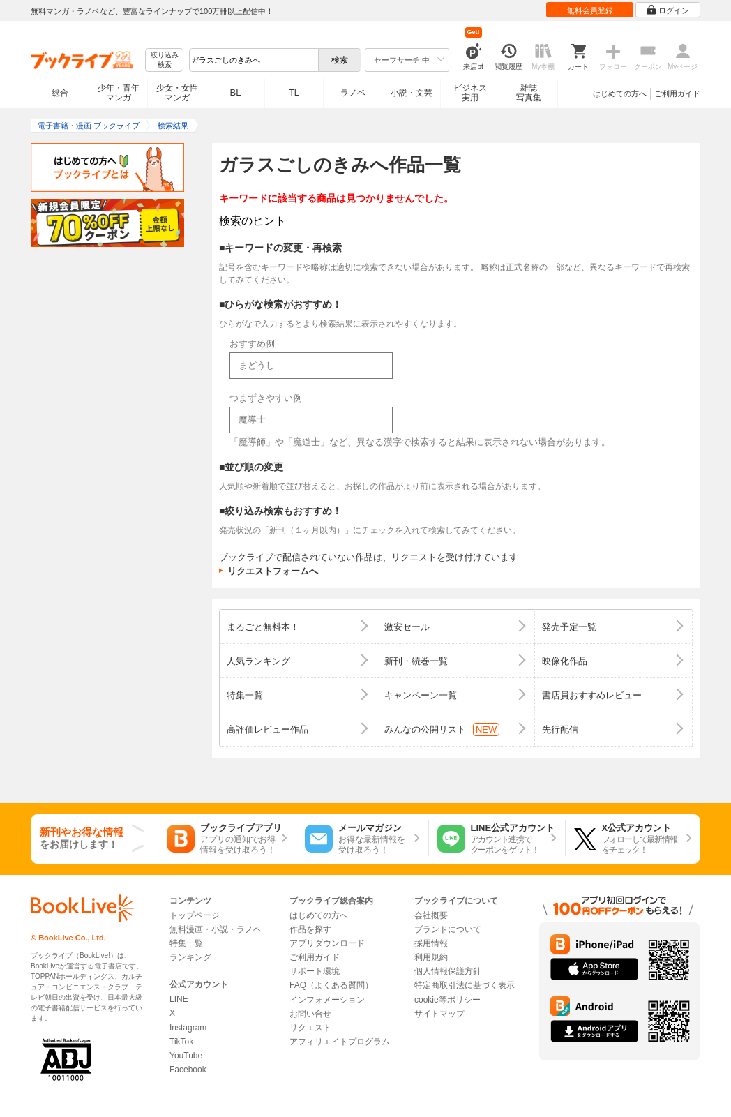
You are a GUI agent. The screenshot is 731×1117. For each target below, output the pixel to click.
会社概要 (431, 915)
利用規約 (431, 957)
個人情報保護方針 (447, 971)
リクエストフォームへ (272, 571)
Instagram (187, 1028)
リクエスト (310, 1028)
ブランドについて (447, 929)
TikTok (181, 1042)
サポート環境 (314, 971)
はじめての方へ (620, 93)
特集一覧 (186, 943)
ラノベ (353, 93)
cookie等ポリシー (447, 1000)
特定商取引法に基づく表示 (464, 985)
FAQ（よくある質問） (331, 985)
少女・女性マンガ (177, 93)
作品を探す (310, 929)
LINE (178, 999)
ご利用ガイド (677, 93)
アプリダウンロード (327, 943)
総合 (60, 93)
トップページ (194, 915)
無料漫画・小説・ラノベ (215, 929)
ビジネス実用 (470, 93)
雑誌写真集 (528, 93)
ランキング (190, 957)
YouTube (185, 1055)
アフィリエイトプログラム (339, 1042)
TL (294, 93)
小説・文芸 (411, 93)
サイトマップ (439, 1014)
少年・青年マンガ (119, 93)
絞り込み (165, 60)
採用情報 (431, 943)
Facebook (187, 1069)
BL (235, 92)
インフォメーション (327, 1000)
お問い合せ (310, 1014)
